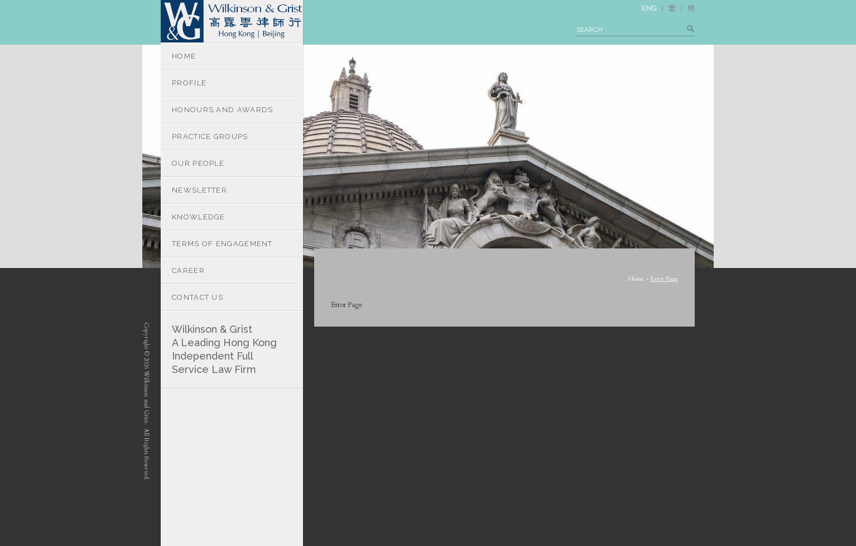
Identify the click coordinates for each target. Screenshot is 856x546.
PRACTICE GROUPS (210, 136)
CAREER (188, 270)
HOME (184, 56)
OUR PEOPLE (198, 163)
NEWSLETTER (199, 190)
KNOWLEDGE (198, 217)
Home (636, 279)
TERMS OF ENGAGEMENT (222, 244)
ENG (649, 8)
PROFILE (189, 83)
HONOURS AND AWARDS (222, 110)
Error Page (664, 279)
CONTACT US (197, 297)
